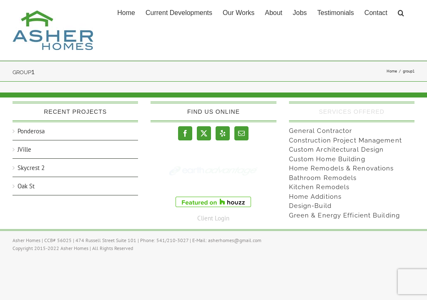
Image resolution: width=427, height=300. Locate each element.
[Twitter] (204, 133)
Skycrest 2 (31, 168)
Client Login (213, 218)
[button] (401, 12)
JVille (24, 149)
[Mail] (241, 133)
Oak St (26, 186)
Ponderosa (31, 131)
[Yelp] (223, 133)
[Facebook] (185, 133)
